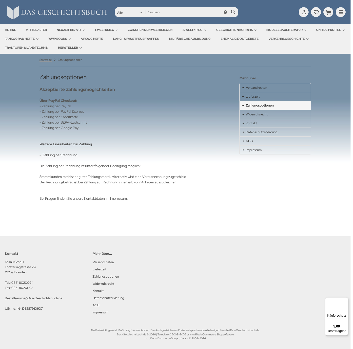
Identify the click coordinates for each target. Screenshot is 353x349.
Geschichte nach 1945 (236, 29)
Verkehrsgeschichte (289, 38)
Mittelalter (36, 30)
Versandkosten (140, 330)
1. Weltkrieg (106, 29)
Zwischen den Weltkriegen (150, 30)
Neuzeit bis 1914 (71, 29)
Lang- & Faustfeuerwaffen (136, 39)
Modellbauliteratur (286, 29)
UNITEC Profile (330, 29)
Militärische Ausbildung (190, 39)
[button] (129, 12)
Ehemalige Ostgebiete (240, 39)
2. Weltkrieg (194, 29)
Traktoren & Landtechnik (26, 48)
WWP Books (59, 38)
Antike (10, 30)
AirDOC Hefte (92, 39)
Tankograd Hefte (22, 38)
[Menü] (345, 300)
